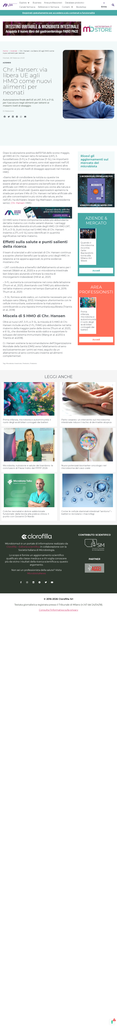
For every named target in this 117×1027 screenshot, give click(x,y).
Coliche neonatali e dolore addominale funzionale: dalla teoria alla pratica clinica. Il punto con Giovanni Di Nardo (26, 514)
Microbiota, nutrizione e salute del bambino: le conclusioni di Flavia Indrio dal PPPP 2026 (28, 466)
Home (5, 51)
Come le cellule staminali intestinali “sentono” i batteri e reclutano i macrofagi (86, 512)
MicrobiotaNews (36, 573)
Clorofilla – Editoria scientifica (23, 546)
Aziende (13, 51)
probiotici (33, 363)
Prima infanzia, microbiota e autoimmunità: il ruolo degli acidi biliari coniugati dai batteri (88, 320)
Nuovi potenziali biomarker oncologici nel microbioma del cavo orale (83, 466)
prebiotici (26, 363)
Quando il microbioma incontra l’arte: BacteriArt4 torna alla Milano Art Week (87, 251)
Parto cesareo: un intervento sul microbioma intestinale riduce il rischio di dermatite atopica (86, 421)
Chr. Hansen (18, 203)
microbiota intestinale (14, 363)
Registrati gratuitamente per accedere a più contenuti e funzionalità (58, 13)
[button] (24, 3)
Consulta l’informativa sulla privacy (58, 610)
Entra (104, 6)
